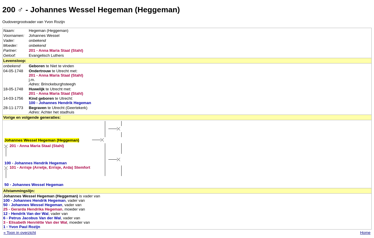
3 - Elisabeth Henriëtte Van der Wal (35, 222)
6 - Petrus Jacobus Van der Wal (32, 218)
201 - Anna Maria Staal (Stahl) (56, 50)
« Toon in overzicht (20, 232)
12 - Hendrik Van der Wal (26, 213)
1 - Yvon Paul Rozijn (21, 227)
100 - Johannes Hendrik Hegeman (60, 103)
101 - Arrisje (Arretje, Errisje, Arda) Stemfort (50, 167)
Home (365, 232)
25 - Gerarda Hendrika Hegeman (32, 209)
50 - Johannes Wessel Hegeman (33, 184)
